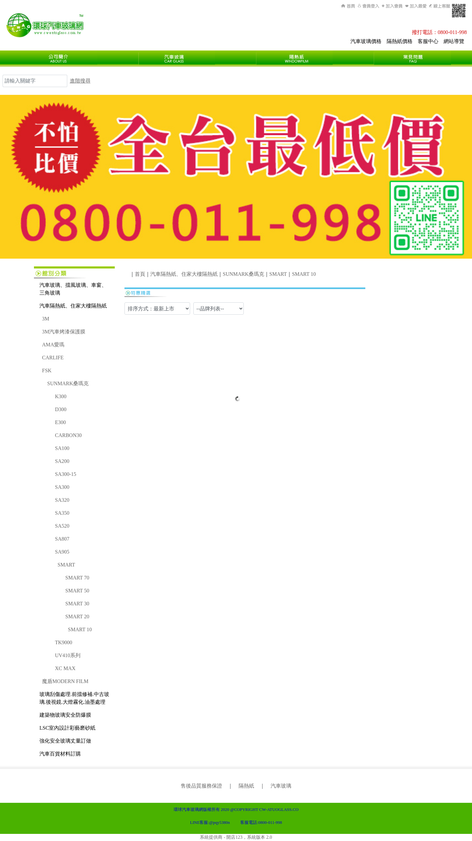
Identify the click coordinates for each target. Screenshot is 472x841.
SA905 (62, 552)
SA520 (62, 526)
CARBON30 (68, 435)
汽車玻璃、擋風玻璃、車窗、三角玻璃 (73, 289)
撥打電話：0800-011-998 (439, 32)
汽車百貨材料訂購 (60, 754)
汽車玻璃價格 (365, 41)
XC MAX (65, 668)
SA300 (62, 487)
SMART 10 (80, 629)
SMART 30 (77, 603)
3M (45, 318)
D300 (61, 409)
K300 (61, 396)
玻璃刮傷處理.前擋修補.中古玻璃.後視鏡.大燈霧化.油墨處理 (74, 698)
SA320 (62, 500)
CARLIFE (53, 357)
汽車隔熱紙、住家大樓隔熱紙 (73, 305)
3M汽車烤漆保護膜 (63, 331)
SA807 (62, 539)
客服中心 (428, 41)
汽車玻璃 (281, 786)
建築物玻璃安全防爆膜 (65, 715)
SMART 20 (77, 616)
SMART (66, 564)
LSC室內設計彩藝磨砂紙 (67, 728)
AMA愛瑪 (53, 344)
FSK (46, 370)
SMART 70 (77, 577)
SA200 (62, 461)
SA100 (62, 448)
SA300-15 (65, 474)
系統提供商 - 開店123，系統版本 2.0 (236, 837)
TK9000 (63, 642)
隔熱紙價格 (400, 41)
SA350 (62, 513)
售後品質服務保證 (201, 786)
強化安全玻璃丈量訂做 (65, 741)
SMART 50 (77, 590)
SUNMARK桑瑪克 (68, 383)
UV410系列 (67, 655)
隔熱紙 (246, 786)
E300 (60, 422)
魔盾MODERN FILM (65, 681)
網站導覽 (454, 41)
